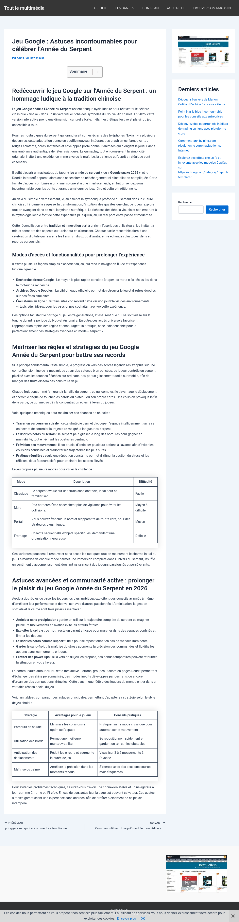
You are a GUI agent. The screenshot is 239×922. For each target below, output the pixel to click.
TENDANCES (130, 8)
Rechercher (185, 202)
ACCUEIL (107, 8)
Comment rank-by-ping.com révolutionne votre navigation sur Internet (201, 145)
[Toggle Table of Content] (93, 72)
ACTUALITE (178, 8)
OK (143, 918)
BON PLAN (154, 8)
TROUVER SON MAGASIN (212, 8)
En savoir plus (126, 918)
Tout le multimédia (24, 8)
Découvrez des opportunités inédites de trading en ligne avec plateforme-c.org (201, 128)
